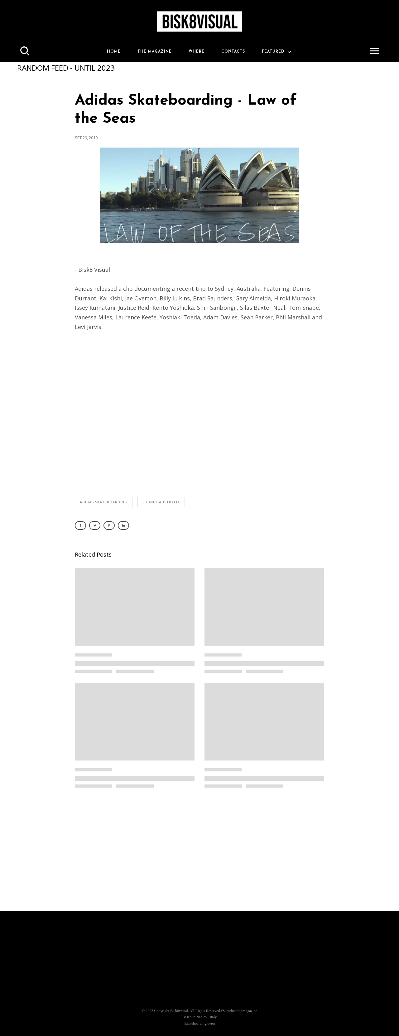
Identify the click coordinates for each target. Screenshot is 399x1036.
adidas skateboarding (103, 502)
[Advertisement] (199, 853)
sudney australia (161, 502)
